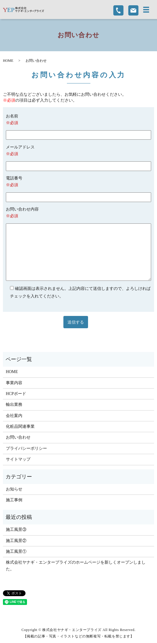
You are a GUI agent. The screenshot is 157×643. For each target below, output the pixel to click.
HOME (8, 61)
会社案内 (14, 415)
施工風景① (16, 551)
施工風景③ (16, 529)
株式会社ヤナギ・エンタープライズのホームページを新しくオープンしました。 (76, 565)
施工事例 (14, 500)
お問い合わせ (18, 437)
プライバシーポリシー (26, 448)
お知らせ (14, 489)
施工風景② (16, 540)
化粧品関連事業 (20, 426)
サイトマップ (18, 459)
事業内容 (14, 383)
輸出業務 (14, 404)
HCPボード (16, 393)
